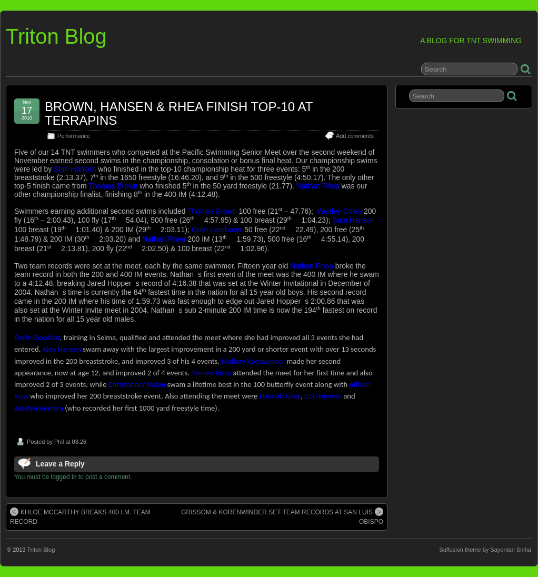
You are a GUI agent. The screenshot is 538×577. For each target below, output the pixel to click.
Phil (59, 442)
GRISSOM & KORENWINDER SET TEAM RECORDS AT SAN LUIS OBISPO (282, 516)
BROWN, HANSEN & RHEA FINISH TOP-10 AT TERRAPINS (179, 113)
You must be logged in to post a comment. (73, 477)
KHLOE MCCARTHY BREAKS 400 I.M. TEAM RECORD (80, 516)
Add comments (355, 136)
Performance (73, 136)
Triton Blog (56, 36)
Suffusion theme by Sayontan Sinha (485, 549)
